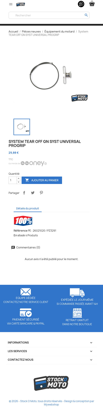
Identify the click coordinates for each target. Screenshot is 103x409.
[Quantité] (13, 180)
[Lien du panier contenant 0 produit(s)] (92, 3)
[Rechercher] (49, 15)
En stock (19, 235)
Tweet (32, 192)
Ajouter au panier (41, 180)
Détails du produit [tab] (27, 208)
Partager (24, 192)
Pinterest (41, 192)
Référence (20, 230)
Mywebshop (51, 404)
